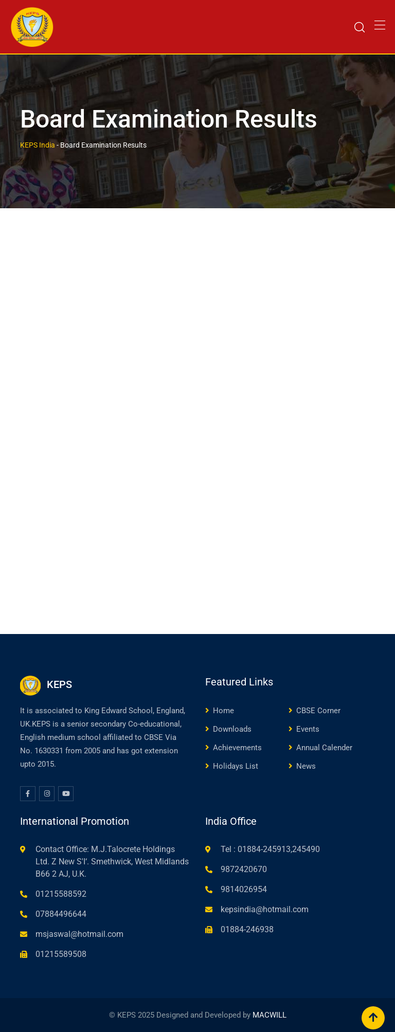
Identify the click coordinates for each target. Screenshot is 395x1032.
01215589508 (60, 954)
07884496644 (60, 914)
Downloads (232, 729)
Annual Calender (324, 747)
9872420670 (244, 869)
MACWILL (269, 1015)
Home (223, 710)
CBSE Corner (318, 710)
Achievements (237, 747)
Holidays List (235, 766)
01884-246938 (247, 929)
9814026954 (244, 889)
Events (307, 729)
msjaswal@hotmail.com (79, 934)
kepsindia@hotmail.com (265, 909)
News (306, 766)
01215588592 (60, 894)
